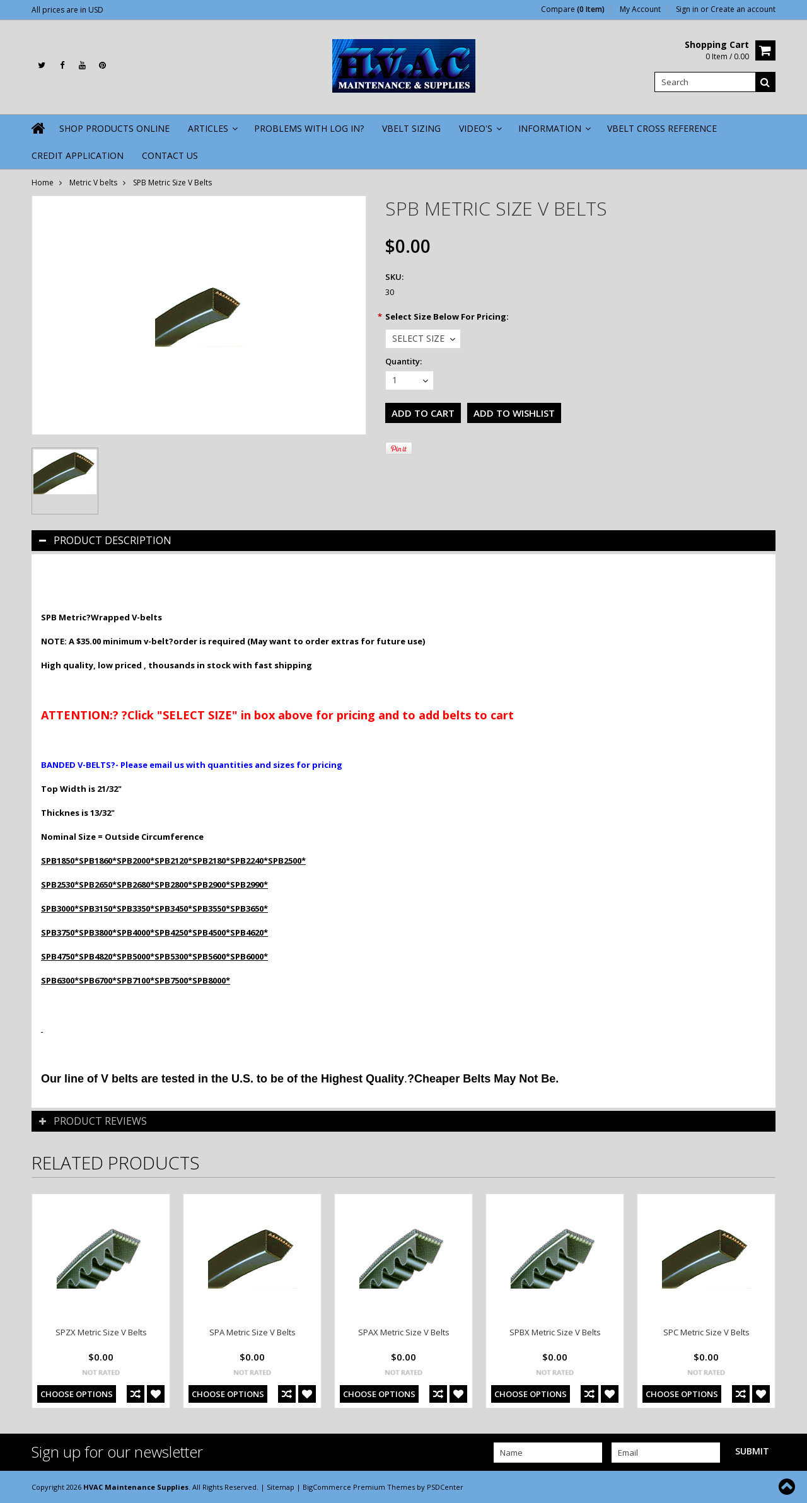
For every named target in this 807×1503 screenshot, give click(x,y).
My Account (640, 9)
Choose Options (76, 1394)
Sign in (687, 9)
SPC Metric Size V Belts (706, 1332)
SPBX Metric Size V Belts (555, 1332)
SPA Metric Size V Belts (252, 1332)
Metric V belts (93, 182)
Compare (573, 9)
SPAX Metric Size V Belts (404, 1332)
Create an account (743, 9)
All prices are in (67, 9)
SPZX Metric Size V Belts (101, 1332)
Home (43, 182)
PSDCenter (445, 1487)
